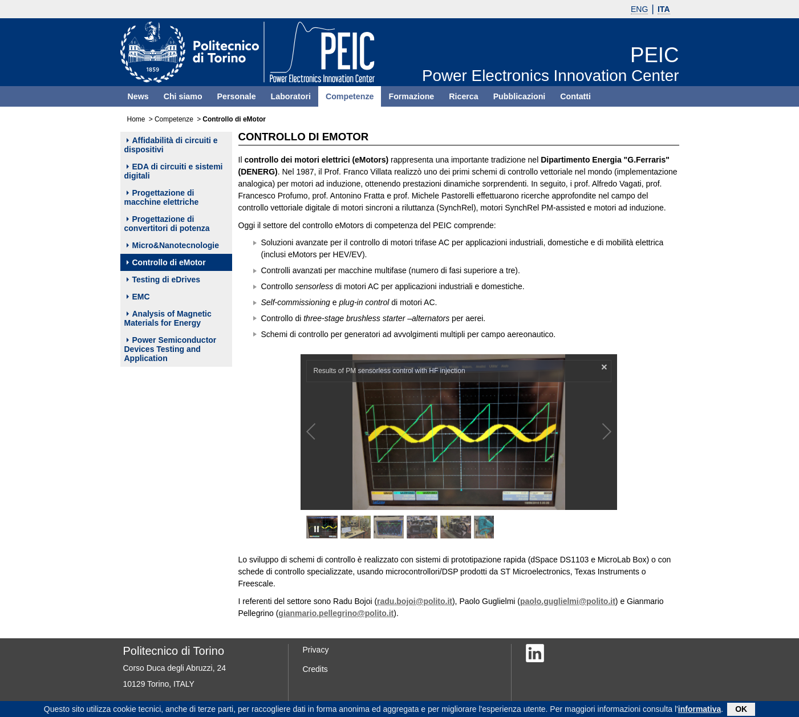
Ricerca (463, 96)
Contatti (575, 96)
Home (136, 119)
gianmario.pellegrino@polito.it (336, 613)
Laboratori (291, 96)
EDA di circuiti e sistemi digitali (173, 171)
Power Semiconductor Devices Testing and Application (170, 349)
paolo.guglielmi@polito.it (567, 601)
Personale (236, 96)
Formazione (411, 96)
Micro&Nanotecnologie (173, 245)
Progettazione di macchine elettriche (161, 197)
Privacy (316, 649)
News (138, 96)
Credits (315, 669)
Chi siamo (183, 96)
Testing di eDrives (164, 279)
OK (741, 710)
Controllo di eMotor (166, 262)
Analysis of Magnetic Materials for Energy (168, 318)
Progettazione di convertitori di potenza (167, 223)
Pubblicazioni (519, 96)
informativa (699, 710)
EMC (138, 296)
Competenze (350, 96)
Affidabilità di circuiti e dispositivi (171, 145)
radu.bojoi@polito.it (414, 601)
